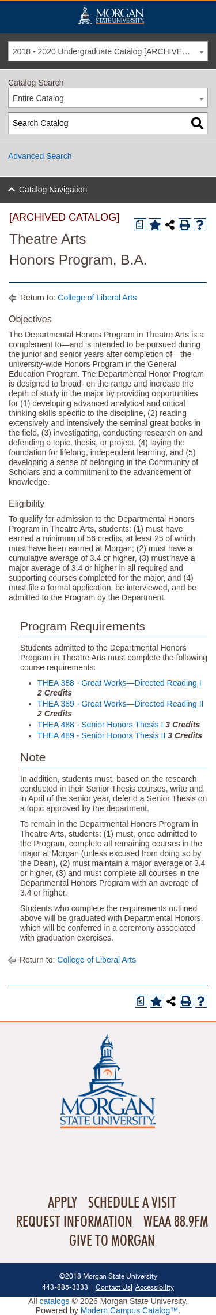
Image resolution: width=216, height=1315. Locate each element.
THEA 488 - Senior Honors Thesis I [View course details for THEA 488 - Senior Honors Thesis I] (100, 724)
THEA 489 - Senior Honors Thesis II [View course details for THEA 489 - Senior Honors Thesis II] (101, 735)
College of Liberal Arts (97, 297)
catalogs (54, 1301)
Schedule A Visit (132, 1202)
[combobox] (108, 51)
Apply (62, 1202)
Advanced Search (40, 156)
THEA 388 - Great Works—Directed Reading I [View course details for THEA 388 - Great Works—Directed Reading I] (119, 683)
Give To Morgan (112, 1241)
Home (110, 14)
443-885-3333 (65, 1287)
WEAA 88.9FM (176, 1221)
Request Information (74, 1221)
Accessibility (154, 1287)
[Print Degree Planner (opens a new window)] (140, 224)
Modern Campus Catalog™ (130, 1310)
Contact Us (113, 1287)
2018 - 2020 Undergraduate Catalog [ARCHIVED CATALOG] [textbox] (110, 51)
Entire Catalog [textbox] (38, 98)
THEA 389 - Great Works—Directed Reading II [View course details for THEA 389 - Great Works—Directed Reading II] (120, 703)
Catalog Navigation (53, 189)
